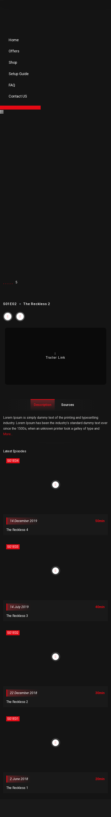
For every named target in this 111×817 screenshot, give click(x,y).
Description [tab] (42, 405)
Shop (13, 62)
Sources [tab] (67, 405)
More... (8, 434)
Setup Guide (19, 74)
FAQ (12, 85)
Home (14, 40)
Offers (14, 51)
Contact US (18, 96)
